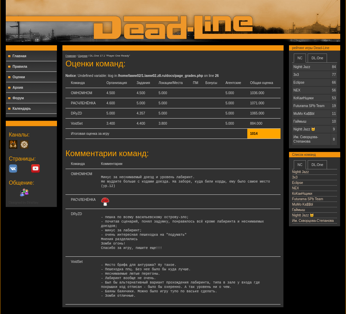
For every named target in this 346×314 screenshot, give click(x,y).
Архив (18, 87)
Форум (18, 98)
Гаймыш (298, 210)
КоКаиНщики (302, 193)
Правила (20, 66)
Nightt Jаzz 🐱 (303, 215)
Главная (19, 56)
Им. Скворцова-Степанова (313, 221)
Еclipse (297, 183)
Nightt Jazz (300, 172)
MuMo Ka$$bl (302, 204)
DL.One (317, 58)
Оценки (19, 77)
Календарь (22, 108)
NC (299, 58)
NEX (295, 188)
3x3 (294, 177)
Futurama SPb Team (307, 199)
